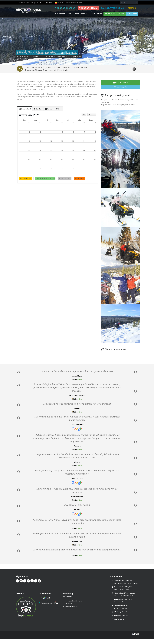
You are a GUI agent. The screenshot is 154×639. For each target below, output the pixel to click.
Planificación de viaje (63, 14)
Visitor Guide (132, 14)
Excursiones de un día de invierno (41, 56)
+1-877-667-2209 (46, 3)
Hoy (84, 114)
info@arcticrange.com (121, 608)
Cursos (132, 8)
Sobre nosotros (81, 14)
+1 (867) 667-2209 (126, 599)
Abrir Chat (125, 612)
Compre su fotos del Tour (114, 14)
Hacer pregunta (120, 87)
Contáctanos (97, 14)
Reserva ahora (120, 82)
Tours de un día (88, 8)
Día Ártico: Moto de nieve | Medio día (68, 56)
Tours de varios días (112, 8)
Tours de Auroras (65, 8)
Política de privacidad (71, 606)
